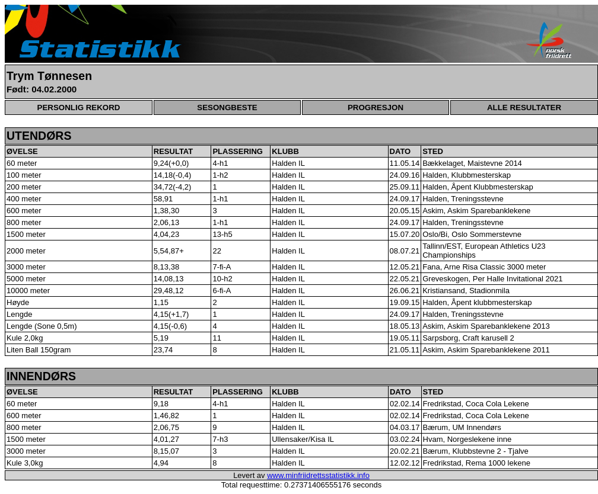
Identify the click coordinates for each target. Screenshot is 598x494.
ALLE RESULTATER (524, 107)
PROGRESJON (375, 107)
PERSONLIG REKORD (78, 107)
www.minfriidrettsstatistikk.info (318, 475)
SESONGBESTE (227, 107)
